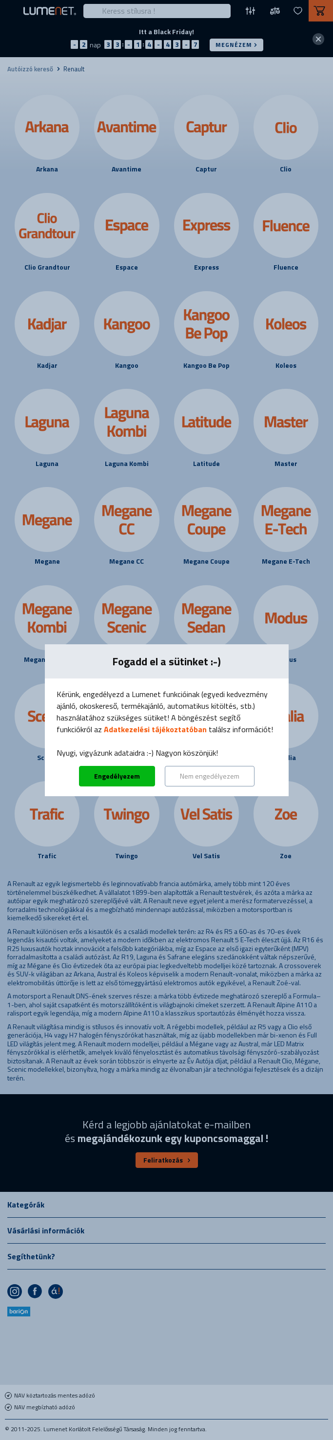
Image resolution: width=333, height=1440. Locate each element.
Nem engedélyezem (209, 776)
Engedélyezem (117, 776)
